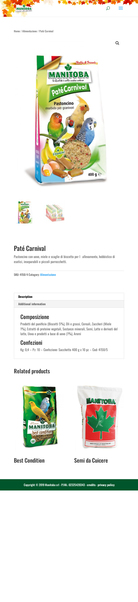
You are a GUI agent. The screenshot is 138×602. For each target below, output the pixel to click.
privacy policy (106, 485)
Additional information (32, 304)
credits (91, 485)
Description (25, 296)
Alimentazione (29, 31)
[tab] (69, 296)
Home (17, 31)
